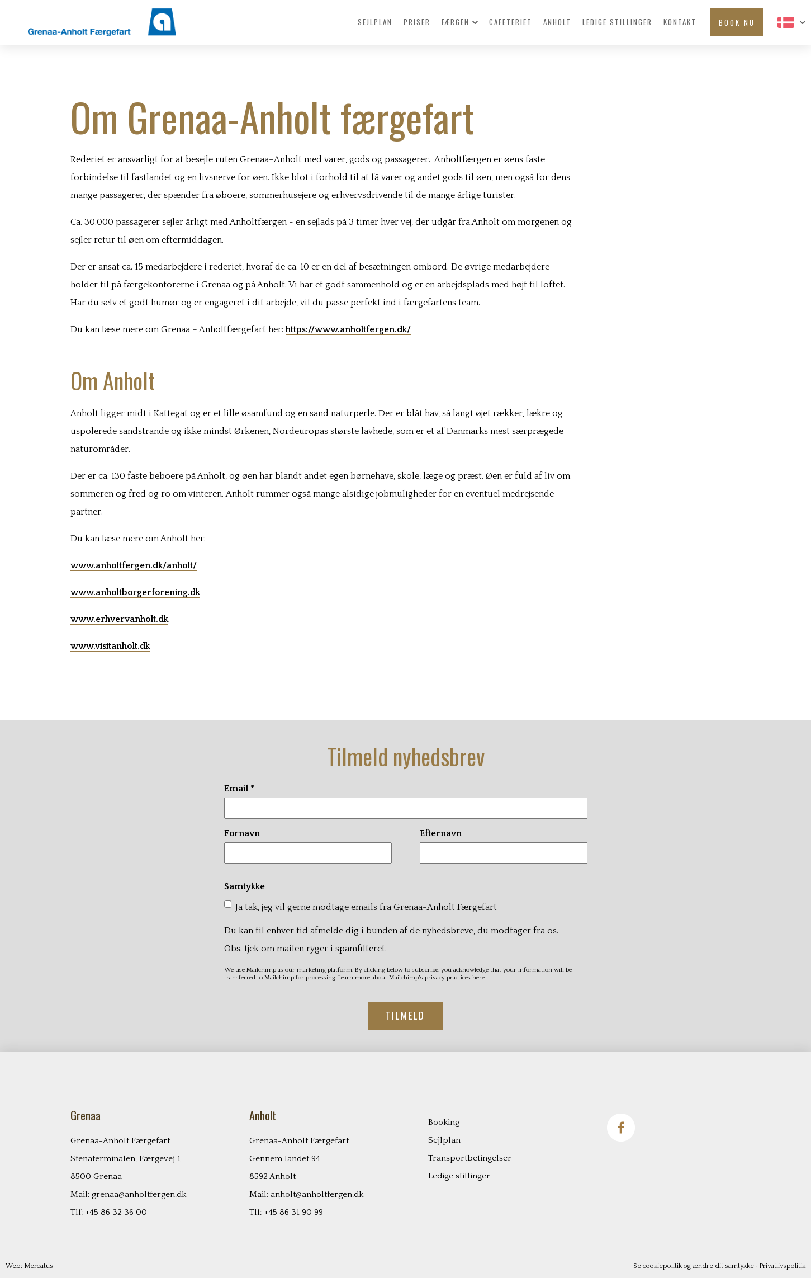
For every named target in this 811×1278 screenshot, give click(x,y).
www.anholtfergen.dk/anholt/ (133, 565)
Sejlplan (375, 22)
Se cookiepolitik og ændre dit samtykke (693, 1266)
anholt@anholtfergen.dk (317, 1194)
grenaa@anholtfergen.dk (139, 1194)
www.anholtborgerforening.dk (135, 592)
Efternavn (441, 833)
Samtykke (244, 886)
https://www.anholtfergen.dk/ (348, 329)
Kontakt (679, 22)
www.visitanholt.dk (110, 646)
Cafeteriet (510, 22)
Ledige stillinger (617, 22)
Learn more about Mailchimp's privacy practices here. (412, 977)
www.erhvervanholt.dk (119, 619)
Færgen (460, 22)
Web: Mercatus (29, 1266)
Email (239, 789)
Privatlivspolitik (782, 1266)
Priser (417, 22)
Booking (443, 1122)
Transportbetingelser (469, 1158)
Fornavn (242, 833)
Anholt (557, 22)
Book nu (737, 22)
